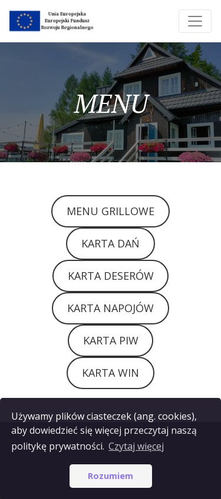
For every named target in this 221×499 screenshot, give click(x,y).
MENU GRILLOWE (110, 211)
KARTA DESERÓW (111, 276)
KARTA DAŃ (110, 243)
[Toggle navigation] (195, 21)
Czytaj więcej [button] (136, 446)
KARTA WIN (110, 373)
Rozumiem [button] (110, 475)
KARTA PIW (110, 340)
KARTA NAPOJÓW (110, 308)
